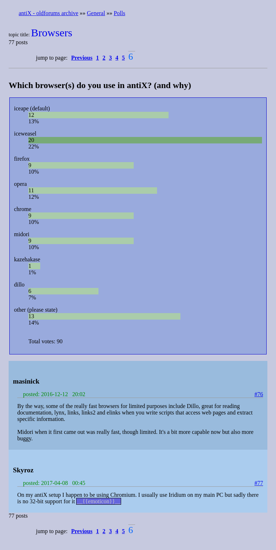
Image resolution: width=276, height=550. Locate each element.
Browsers (51, 33)
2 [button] (103, 58)
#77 (258, 483)
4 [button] (116, 58)
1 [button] (97, 58)
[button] (83, 58)
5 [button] (123, 58)
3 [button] (110, 58)
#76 (258, 394)
